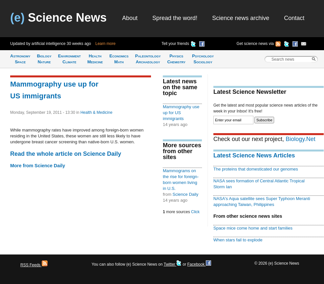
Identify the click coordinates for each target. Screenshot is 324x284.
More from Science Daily (37, 165)
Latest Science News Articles (254, 155)
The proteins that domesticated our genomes (255, 169)
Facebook (199, 264)
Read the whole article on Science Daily (65, 154)
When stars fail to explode (237, 239)
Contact (294, 18)
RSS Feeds (34, 265)
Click (195, 212)
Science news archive (240, 18)
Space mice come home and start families (252, 228)
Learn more (106, 43)
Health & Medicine (96, 112)
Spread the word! (174, 18)
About (130, 18)
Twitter (172, 264)
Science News (58, 17)
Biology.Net (300, 139)
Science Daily (186, 194)
